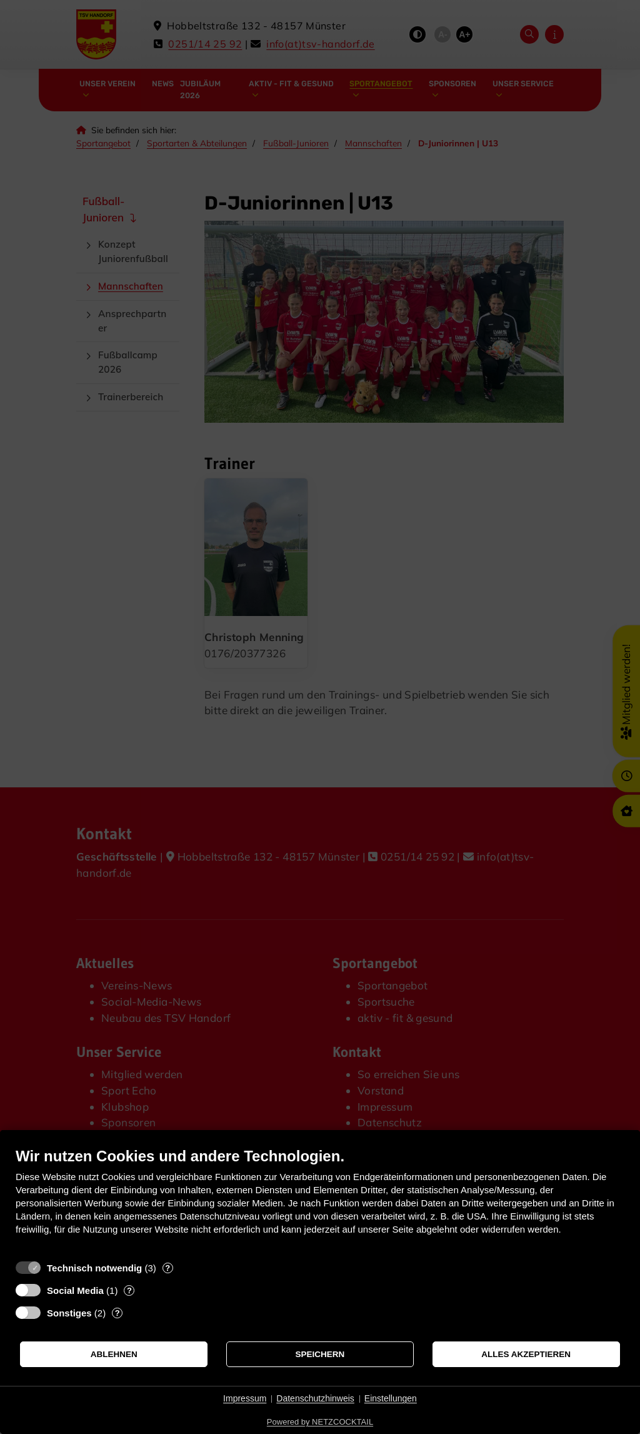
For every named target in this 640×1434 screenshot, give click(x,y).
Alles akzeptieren (526, 1354)
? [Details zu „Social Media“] (129, 1290)
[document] (320, 1200)
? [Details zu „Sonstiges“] (117, 1313)
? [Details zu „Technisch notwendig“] (167, 1268)
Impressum (244, 1398)
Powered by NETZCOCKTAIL (320, 1421)
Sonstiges (69, 1313)
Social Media (75, 1290)
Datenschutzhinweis (315, 1398)
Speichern (320, 1354)
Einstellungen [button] (390, 1398)
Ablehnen (114, 1354)
